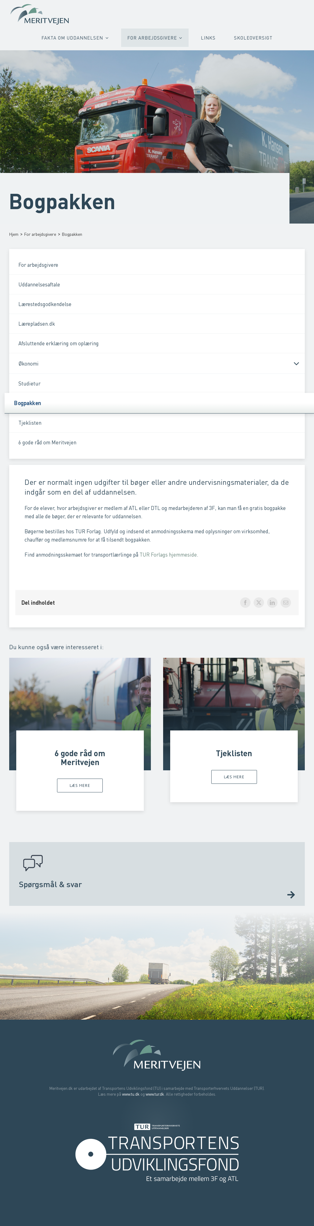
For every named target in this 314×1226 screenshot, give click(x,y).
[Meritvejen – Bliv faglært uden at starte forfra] (40, 5)
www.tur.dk (155, 1094)
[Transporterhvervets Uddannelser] (157, 1125)
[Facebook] (245, 602)
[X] (259, 602)
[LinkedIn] (272, 602)
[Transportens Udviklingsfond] (157, 1138)
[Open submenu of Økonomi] (294, 363)
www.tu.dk (131, 1094)
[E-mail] (286, 602)
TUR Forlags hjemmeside (168, 554)
